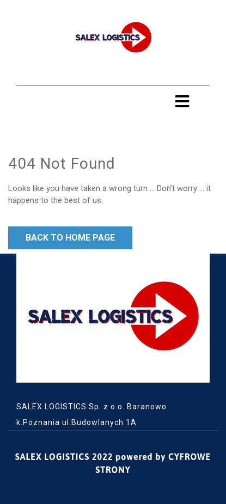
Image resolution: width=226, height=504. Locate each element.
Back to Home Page (70, 237)
